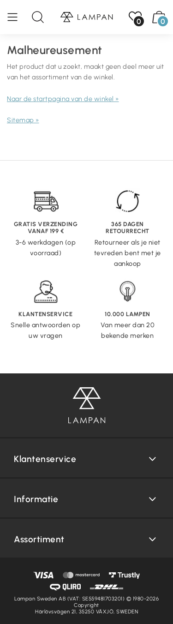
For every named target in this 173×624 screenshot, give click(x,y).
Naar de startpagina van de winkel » (63, 99)
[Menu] (17, 17)
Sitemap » (23, 120)
